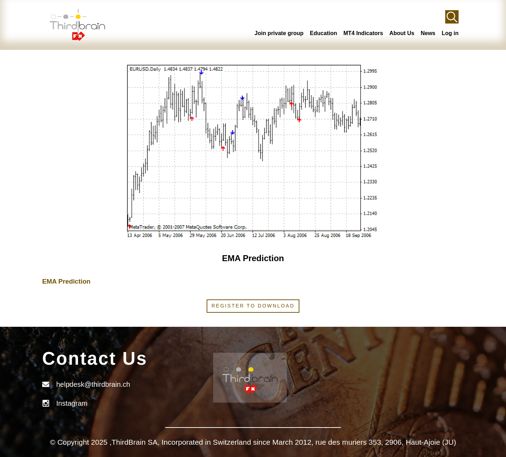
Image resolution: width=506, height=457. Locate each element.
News (428, 33)
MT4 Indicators (363, 33)
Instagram (71, 403)
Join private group (279, 33)
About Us (401, 33)
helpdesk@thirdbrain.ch (93, 384)
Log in (450, 33)
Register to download (253, 306)
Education (323, 33)
